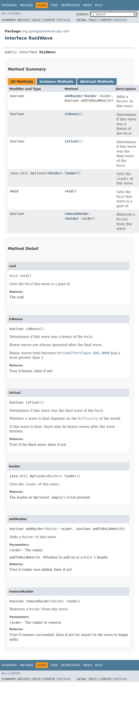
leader (71, 173)
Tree (54, 5)
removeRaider (77, 214)
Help (98, 5)
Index (87, 5)
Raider (91, 96)
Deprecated (70, 5)
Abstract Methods (97, 81)
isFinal (72, 141)
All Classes (10, 13)
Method (64, 20)
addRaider (74, 96)
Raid (14, 191)
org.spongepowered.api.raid (45, 31)
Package (26, 5)
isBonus (72, 114)
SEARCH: (82, 14)
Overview (9, 5)
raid (69, 191)
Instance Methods (56, 81)
